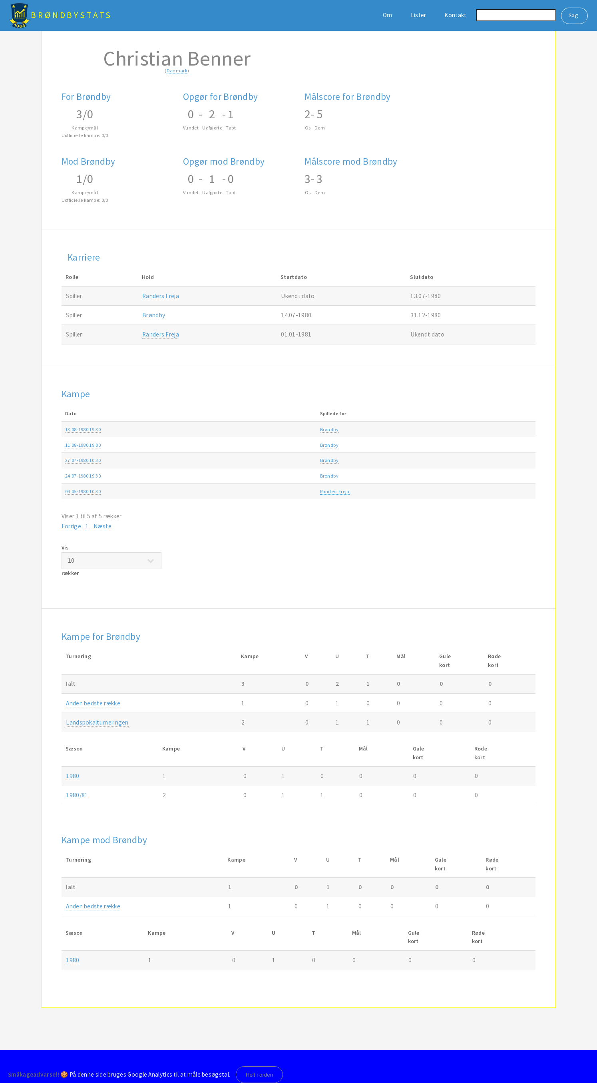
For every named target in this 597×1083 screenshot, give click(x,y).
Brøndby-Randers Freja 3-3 (252, 491)
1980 (499, 445)
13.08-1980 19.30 (83, 429)
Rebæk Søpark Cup (394, 476)
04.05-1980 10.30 (83, 491)
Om (387, 15)
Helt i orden (259, 1075)
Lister (418, 15)
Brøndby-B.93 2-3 (242, 476)
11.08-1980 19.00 (83, 445)
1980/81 (502, 429)
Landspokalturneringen (400, 429)
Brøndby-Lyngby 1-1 (245, 460)
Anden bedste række (396, 445)
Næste (102, 526)
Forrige (71, 526)
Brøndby (153, 315)
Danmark (177, 71)
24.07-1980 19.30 (83, 476)
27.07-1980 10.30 (83, 460)
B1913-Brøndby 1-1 (244, 445)
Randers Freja (160, 296)
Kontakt (455, 15)
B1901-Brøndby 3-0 (244, 429)
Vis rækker (111, 560)
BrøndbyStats (71, 15)
